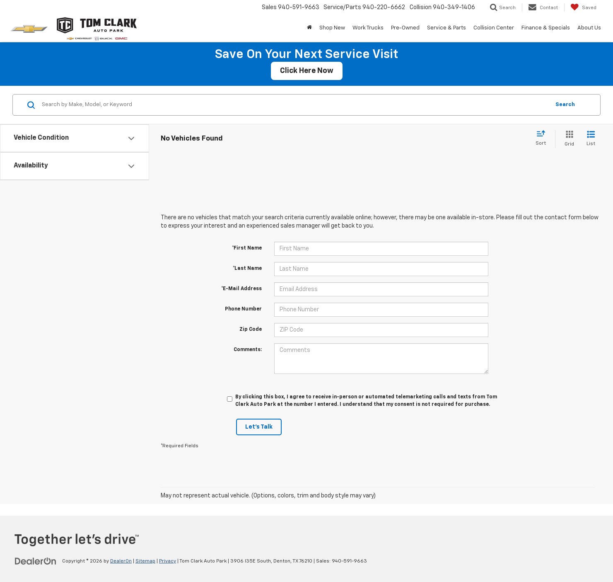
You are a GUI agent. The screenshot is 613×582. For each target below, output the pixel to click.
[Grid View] (567, 139)
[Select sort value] (543, 138)
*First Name (247, 248)
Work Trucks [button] (368, 28)
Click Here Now (306, 71)
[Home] (309, 28)
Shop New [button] (332, 28)
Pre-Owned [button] (405, 28)
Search (565, 104)
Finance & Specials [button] (545, 28)
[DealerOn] (35, 561)
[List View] (590, 139)
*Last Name (247, 268)
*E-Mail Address (241, 288)
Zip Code (250, 329)
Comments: (248, 349)
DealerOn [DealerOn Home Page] (121, 561)
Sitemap (145, 561)
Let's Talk (259, 427)
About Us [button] (589, 28)
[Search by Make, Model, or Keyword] (294, 105)
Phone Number (243, 309)
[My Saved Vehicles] (583, 7)
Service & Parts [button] (446, 28)
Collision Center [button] (493, 28)
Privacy (167, 561)
